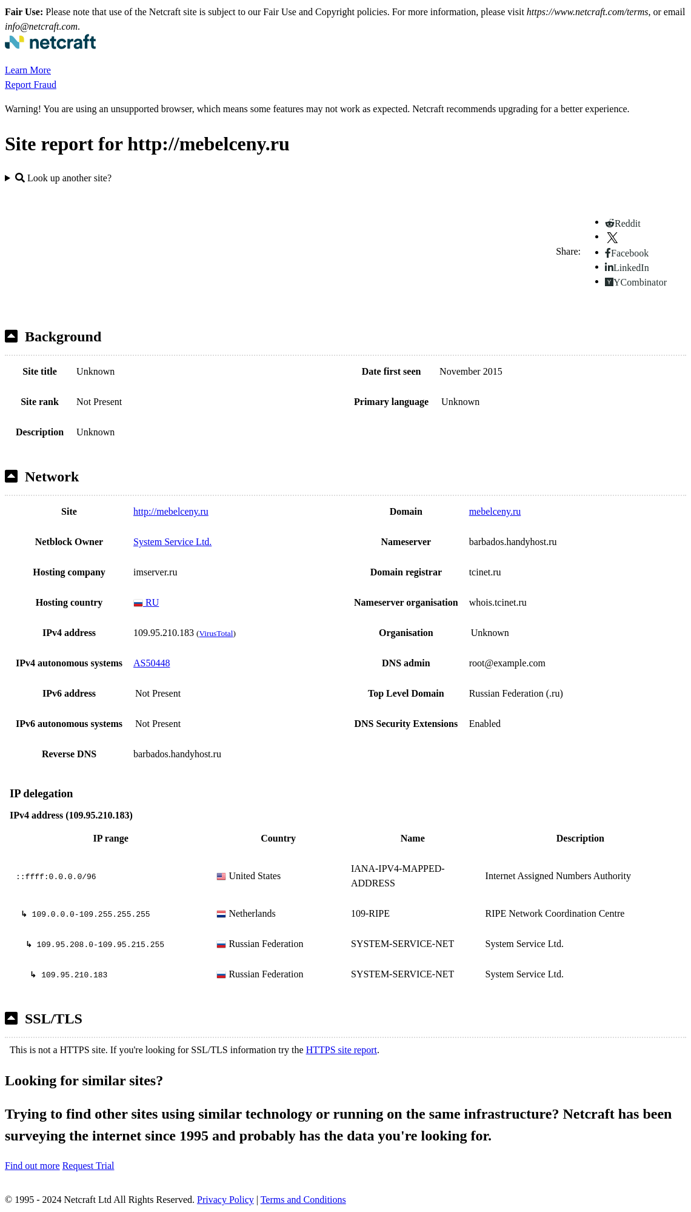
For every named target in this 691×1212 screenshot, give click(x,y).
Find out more (32, 1165)
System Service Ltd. (172, 542)
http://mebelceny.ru (171, 511)
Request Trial (88, 1165)
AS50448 (151, 663)
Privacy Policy (225, 1199)
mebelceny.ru (495, 511)
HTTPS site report (341, 1050)
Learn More (28, 70)
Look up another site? (63, 178)
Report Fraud (30, 84)
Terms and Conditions (303, 1199)
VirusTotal (216, 633)
